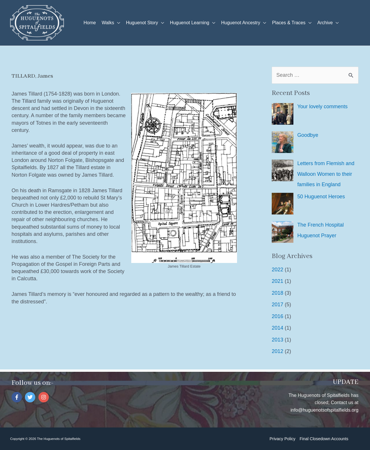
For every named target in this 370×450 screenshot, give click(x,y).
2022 (277, 269)
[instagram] (44, 397)
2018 (277, 292)
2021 (277, 281)
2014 (277, 328)
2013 (277, 339)
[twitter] (31, 397)
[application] (117, 22)
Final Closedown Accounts (323, 438)
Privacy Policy (282, 438)
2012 (277, 351)
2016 (277, 316)
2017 (277, 304)
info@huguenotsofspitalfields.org (324, 409)
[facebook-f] (17, 397)
